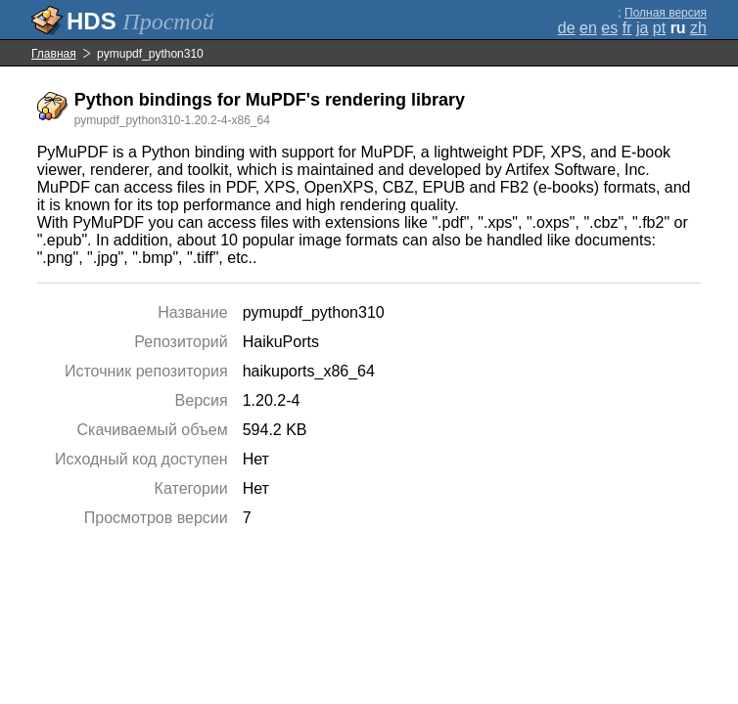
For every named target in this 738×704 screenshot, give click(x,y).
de (567, 28)
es (609, 28)
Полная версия (665, 13)
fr (627, 28)
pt (659, 28)
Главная (53, 54)
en (588, 28)
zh (698, 28)
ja (642, 28)
